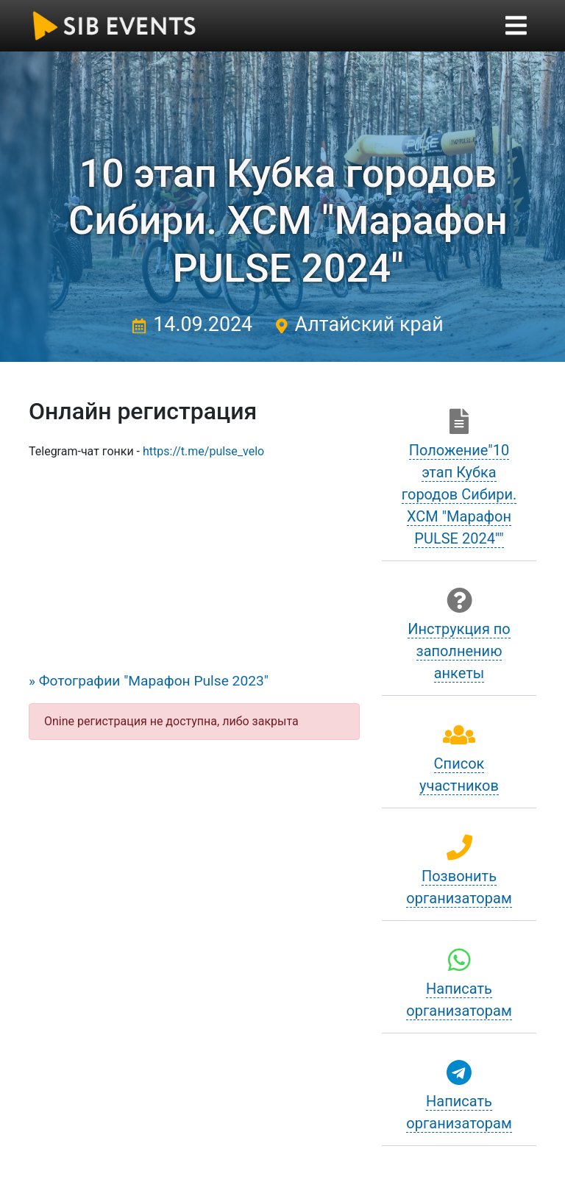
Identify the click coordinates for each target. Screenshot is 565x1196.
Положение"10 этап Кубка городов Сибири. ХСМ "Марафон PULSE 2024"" (459, 494)
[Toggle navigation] (516, 25)
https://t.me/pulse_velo (203, 451)
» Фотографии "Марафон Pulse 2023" (149, 680)
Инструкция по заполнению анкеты (459, 651)
